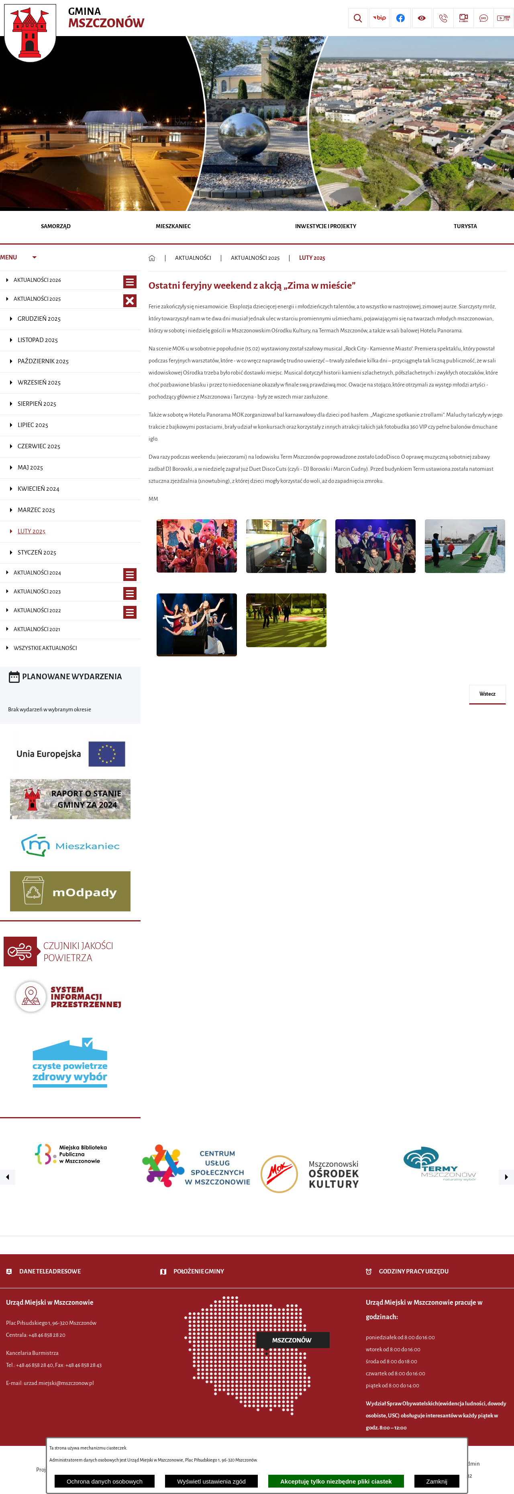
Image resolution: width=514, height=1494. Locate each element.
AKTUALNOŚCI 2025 (255, 258)
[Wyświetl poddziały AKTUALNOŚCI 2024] (130, 574)
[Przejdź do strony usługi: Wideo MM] (504, 18)
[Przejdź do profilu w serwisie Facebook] (401, 18)
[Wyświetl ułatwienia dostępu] (422, 18)
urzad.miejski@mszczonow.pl (59, 1383)
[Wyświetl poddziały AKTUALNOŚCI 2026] (130, 282)
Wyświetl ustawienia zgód (211, 1481)
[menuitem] (56, 227)
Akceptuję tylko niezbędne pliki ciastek (336, 1481)
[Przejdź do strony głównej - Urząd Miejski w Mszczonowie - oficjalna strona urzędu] (75, 18)
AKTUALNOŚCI (193, 258)
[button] (197, 577)
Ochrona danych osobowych (105, 1481)
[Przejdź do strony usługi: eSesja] (463, 18)
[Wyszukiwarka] (358, 18)
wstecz (487, 694)
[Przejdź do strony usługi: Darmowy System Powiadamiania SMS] (483, 18)
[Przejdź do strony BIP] (379, 18)
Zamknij (437, 1481)
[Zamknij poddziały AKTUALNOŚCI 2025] (130, 301)
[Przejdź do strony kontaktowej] (443, 18)
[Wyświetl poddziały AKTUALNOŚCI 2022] (130, 612)
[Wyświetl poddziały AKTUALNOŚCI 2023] (130, 593)
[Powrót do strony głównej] (152, 258)
